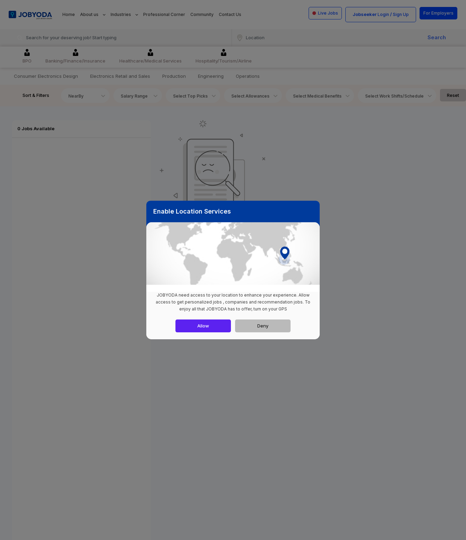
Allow (203, 326)
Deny (262, 326)
